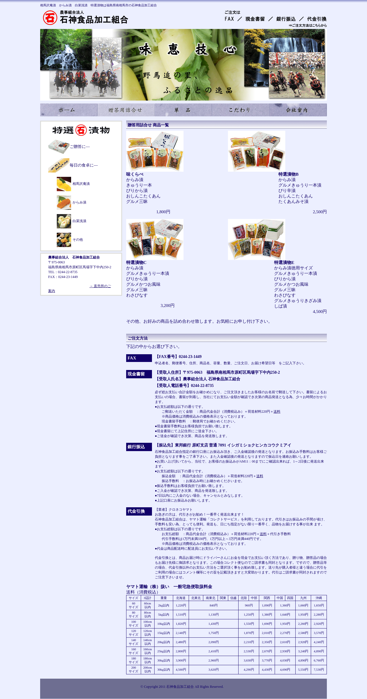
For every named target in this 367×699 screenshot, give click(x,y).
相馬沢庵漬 (81, 184)
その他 (78, 240)
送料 (277, 412)
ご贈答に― (80, 146)
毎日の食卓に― (84, 165)
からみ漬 (79, 202)
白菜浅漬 (79, 221)
